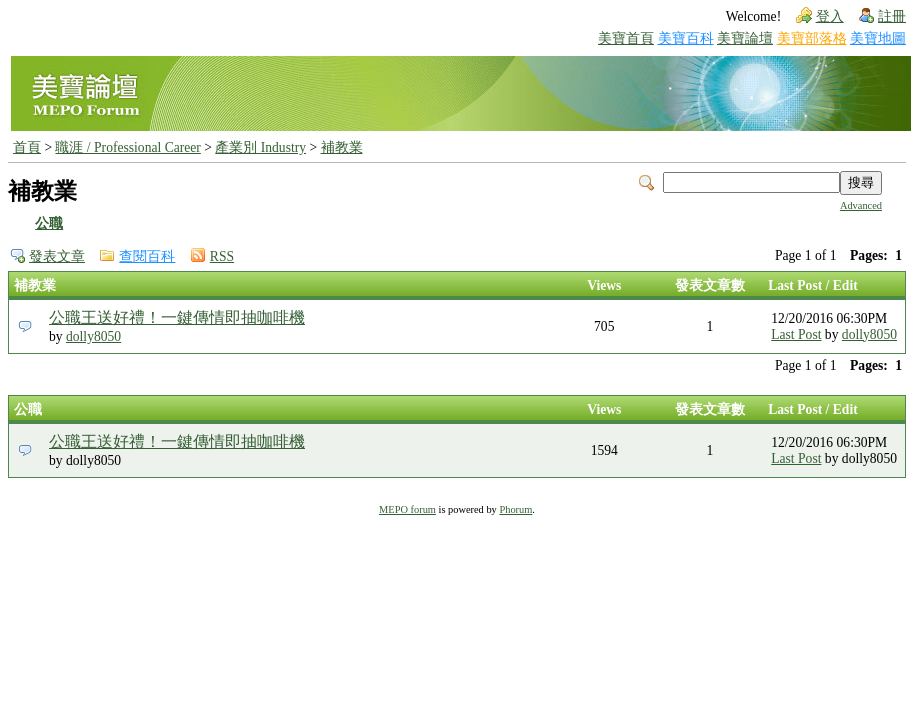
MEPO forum (407, 509)
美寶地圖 (878, 38)
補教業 (342, 147)
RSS (222, 256)
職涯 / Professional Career (127, 147)
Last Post (796, 334)
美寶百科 (686, 38)
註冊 (892, 16)
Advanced (861, 205)
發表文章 (57, 256)
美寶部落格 (812, 38)
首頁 (27, 147)
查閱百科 (147, 256)
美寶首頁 (626, 38)
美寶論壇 (745, 38)
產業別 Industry (260, 147)
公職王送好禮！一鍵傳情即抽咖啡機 (177, 317)
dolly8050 (93, 336)
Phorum (515, 509)
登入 (830, 16)
